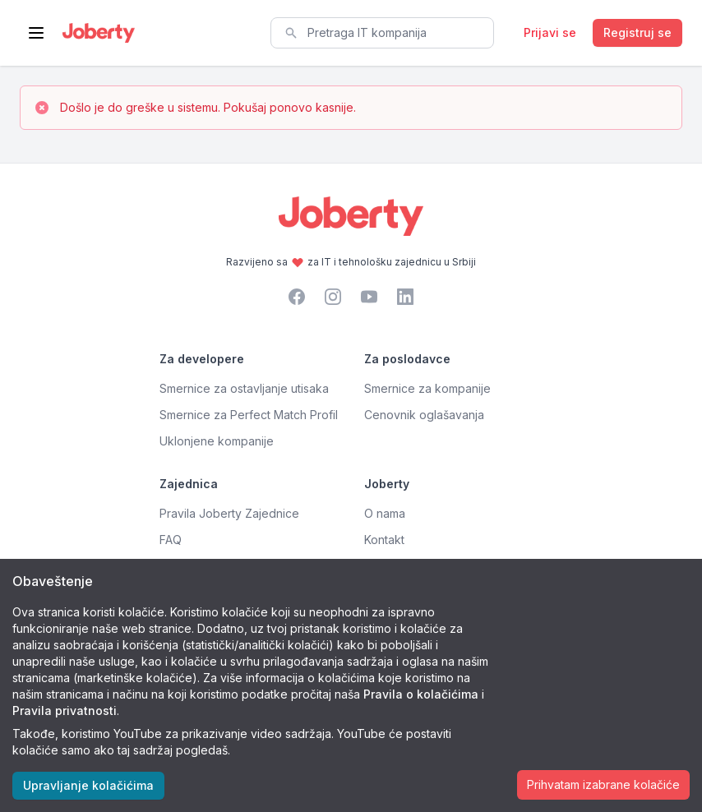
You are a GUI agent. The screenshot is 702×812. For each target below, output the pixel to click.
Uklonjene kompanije (216, 441)
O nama (384, 513)
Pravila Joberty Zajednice (229, 513)
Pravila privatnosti (64, 710)
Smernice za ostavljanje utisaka (244, 388)
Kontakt (384, 540)
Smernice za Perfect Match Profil (248, 415)
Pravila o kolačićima (420, 694)
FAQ (170, 540)
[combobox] (382, 33)
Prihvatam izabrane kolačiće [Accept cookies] (603, 784)
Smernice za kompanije (427, 388)
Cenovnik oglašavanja (424, 415)
